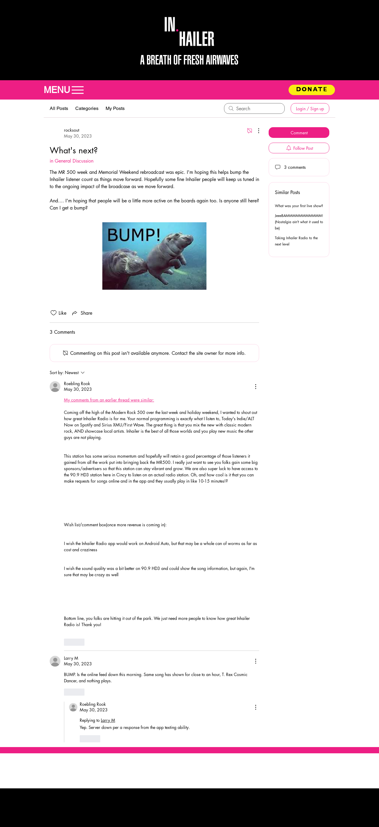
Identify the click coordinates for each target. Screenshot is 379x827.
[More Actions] (255, 130)
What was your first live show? (299, 205)
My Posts (115, 108)
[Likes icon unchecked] (53, 312)
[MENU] (67, 90)
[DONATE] (312, 90)
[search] (254, 108)
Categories (86, 108)
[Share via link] (81, 312)
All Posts (59, 108)
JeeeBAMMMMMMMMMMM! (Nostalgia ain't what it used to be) (299, 222)
